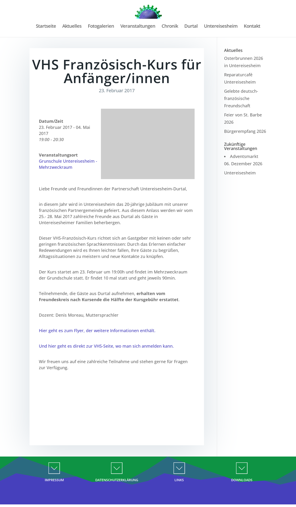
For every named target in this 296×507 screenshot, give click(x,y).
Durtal (191, 26)
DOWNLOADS (241, 480)
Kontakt (252, 26)
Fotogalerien (101, 26)
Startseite (46, 26)
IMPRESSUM (54, 480)
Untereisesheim (220, 26)
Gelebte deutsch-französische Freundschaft (241, 98)
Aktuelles (71, 26)
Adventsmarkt (244, 156)
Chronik (170, 26)
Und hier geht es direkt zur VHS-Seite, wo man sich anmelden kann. (106, 346)
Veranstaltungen (137, 26)
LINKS (179, 480)
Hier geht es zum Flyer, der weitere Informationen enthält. (97, 330)
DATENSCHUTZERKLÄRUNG (116, 480)
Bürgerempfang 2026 (245, 131)
